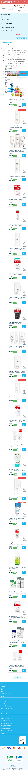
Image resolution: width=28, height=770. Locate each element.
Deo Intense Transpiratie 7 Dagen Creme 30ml (17, 470)
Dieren (2, 731)
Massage (7, 88)
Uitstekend (20, 7)
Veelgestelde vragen (5, 693)
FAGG (2, 696)
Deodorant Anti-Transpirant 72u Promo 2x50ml (15, 543)
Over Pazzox (4, 701)
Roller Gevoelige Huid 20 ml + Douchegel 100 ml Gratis (17, 592)
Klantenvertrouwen (5, 694)
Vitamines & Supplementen (8, 27)
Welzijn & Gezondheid (6, 31)
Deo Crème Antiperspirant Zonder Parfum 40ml (16, 126)
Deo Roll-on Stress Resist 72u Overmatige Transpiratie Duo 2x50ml (16, 200)
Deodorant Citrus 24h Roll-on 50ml (17, 568)
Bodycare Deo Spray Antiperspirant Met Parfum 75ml (17, 249)
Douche (7, 75)
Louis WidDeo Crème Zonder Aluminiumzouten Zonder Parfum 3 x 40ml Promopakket (17, 347)
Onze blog (3, 705)
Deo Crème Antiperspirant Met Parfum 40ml (16, 175)
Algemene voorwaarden (6, 708)
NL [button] (24, 1)
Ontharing (8, 92)
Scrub (7, 95)
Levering (3, 688)
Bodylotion (8, 69)
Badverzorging (9, 65)
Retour (2, 691)
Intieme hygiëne (7, 79)
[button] (24, 104)
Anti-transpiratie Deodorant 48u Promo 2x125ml (15, 224)
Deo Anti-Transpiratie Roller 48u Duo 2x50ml (16, 273)
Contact (3, 703)
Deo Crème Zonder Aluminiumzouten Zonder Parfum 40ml (16, 396)
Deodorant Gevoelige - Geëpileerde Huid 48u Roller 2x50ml (17, 617)
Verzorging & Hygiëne (6, 23)
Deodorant (8, 72)
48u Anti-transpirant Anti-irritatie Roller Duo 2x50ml (15, 322)
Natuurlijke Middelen (5, 728)
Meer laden (17, 677)
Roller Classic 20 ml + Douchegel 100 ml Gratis (17, 641)
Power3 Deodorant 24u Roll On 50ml (16, 519)
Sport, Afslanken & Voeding (7, 723)
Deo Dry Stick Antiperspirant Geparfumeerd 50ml (17, 372)
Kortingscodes (4, 713)
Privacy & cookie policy (6, 706)
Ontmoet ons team (5, 710)
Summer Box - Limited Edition (17, 99)
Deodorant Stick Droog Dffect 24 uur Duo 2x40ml (17, 421)
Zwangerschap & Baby (6, 725)
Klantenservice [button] (17, 1)
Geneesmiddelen (5, 19)
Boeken (2, 733)
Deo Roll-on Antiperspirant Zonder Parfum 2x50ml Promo (16, 445)
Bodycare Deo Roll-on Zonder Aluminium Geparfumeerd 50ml (17, 298)
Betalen (3, 689)
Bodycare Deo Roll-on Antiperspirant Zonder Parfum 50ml (17, 494)
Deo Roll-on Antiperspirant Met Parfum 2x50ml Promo (16, 666)
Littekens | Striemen (7, 84)
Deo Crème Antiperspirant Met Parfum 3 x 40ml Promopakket (17, 151)
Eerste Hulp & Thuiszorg (6, 730)
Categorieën (5, 14)
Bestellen (3, 686)
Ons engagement (5, 711)
